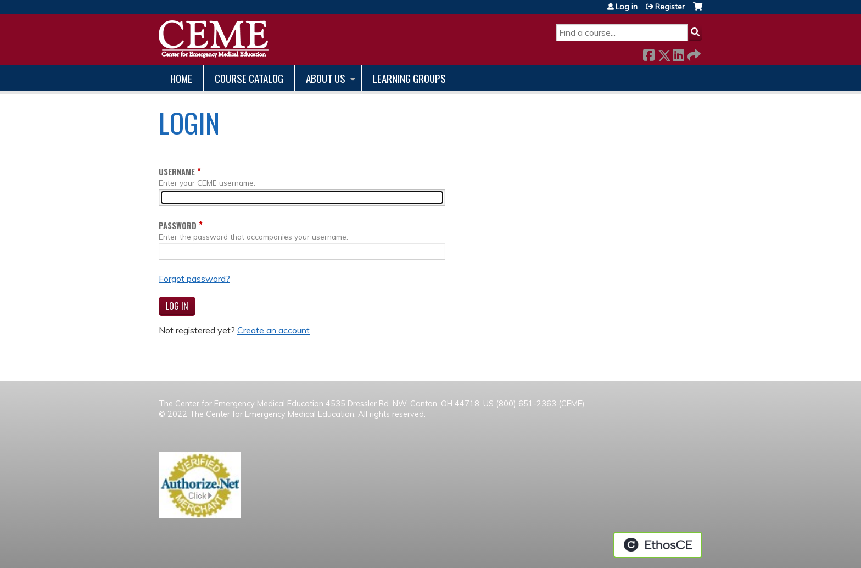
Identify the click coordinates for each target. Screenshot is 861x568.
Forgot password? (194, 278)
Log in (627, 6)
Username (177, 171)
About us (325, 78)
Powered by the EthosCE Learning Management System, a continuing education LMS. (657, 545)
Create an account (273, 330)
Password (178, 225)
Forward (692, 53)
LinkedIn (678, 53)
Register (670, 6)
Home (181, 78)
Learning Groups (409, 78)
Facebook (648, 53)
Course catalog (249, 78)
